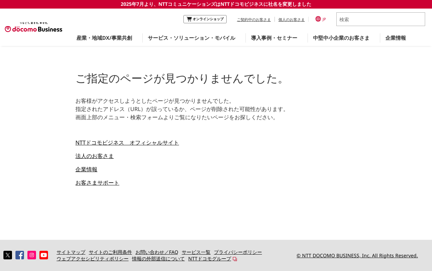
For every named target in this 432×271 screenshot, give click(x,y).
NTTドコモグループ (209, 258)
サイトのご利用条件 (110, 252)
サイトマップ (71, 252)
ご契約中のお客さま (254, 19)
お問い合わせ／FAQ (156, 252)
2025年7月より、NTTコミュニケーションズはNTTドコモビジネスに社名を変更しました (216, 4)
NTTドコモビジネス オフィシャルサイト (127, 142)
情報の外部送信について (158, 258)
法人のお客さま (94, 156)
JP (320, 19)
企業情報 (86, 169)
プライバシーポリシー (238, 252)
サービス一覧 (196, 252)
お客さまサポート (97, 182)
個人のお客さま (291, 19)
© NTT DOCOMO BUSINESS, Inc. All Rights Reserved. (357, 255)
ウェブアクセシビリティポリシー (93, 258)
